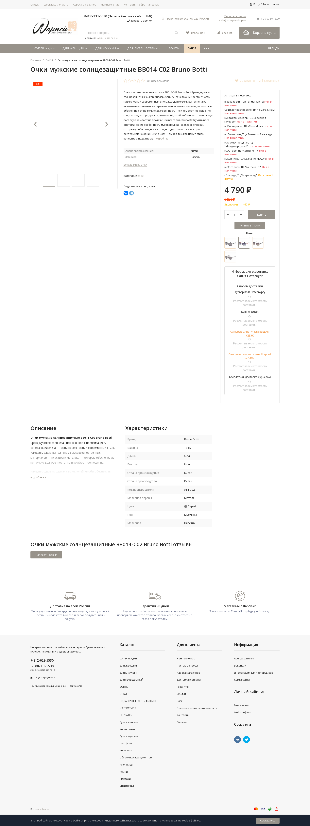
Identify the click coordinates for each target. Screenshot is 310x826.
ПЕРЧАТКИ (126, 715)
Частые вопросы (187, 665)
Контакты (183, 715)
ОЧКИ (192, 48)
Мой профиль (242, 712)
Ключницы (126, 764)
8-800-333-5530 (42, 666)
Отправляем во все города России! (185, 18)
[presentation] (35, 124)
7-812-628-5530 (42, 660)
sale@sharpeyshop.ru (232, 20)
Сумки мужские (129, 736)
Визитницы (127, 786)
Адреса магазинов (84, 4)
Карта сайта (76, 685)
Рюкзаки (125, 779)
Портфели (126, 743)
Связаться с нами (235, 16)
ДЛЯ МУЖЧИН (107, 48)
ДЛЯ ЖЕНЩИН (74, 48)
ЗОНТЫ (174, 48)
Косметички (127, 729)
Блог (179, 701)
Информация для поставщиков (253, 672)
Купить (262, 215)
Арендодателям (244, 658)
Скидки (35, 4)
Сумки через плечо (107, 37)
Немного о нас (110, 4)
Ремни (124, 771)
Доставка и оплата (56, 4)
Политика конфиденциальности (197, 708)
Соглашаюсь (267, 820)
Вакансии (240, 665)
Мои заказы (241, 705)
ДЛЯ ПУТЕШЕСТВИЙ (144, 48)
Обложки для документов (136, 757)
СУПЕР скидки (44, 48)
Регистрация (271, 4)
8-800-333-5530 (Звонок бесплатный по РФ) (118, 16)
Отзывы (182, 722)
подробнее (38, 477)
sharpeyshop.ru (41, 809)
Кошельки (126, 750)
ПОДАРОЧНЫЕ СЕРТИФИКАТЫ (138, 701)
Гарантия (183, 687)
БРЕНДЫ (274, 48)
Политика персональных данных (48, 685)
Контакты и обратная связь (141, 4)
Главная (35, 60)
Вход (256, 4)
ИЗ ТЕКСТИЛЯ (128, 708)
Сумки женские (129, 722)
